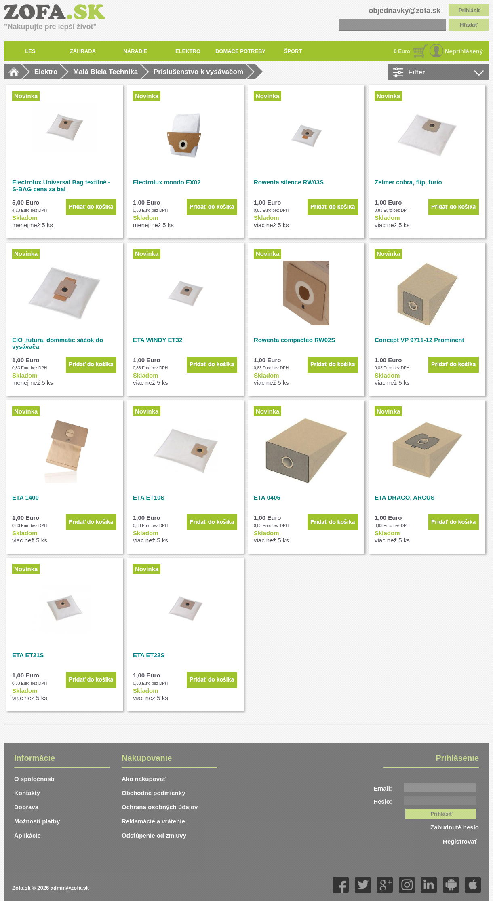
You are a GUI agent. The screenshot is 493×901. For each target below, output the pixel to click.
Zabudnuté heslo (454, 827)
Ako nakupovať (144, 778)
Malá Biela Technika (105, 72)
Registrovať (461, 841)
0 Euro (402, 51)
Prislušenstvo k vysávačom (198, 72)
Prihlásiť (470, 10)
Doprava (26, 807)
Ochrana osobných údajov (160, 807)
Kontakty (27, 792)
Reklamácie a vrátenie (153, 821)
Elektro (46, 72)
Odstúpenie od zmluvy (154, 835)
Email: (383, 788)
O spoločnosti (34, 778)
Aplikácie (27, 835)
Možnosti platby (37, 821)
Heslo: (382, 801)
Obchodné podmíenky (153, 792)
